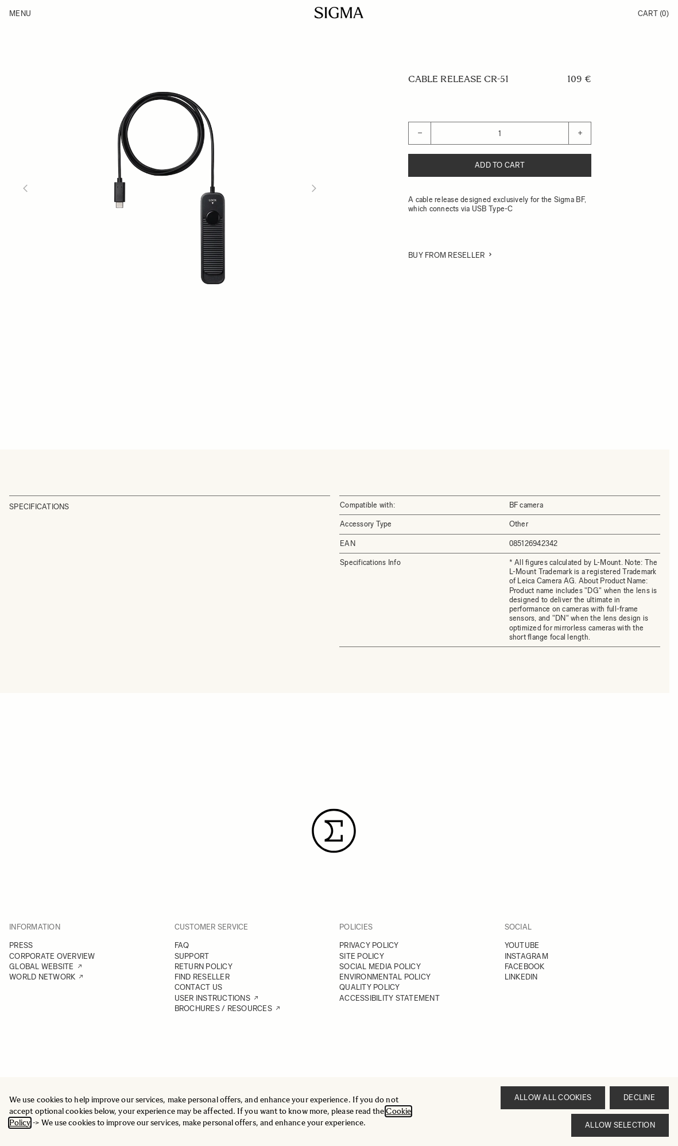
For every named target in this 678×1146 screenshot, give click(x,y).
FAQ (182, 945)
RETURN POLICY (204, 966)
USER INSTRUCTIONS (212, 998)
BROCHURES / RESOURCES (223, 1008)
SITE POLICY (361, 956)
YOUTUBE (522, 945)
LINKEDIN (521, 977)
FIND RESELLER (202, 977)
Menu (20, 13)
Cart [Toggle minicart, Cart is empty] (653, 13)
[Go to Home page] (339, 12)
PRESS (21, 945)
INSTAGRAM (526, 956)
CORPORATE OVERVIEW (52, 956)
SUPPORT (192, 956)
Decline (639, 1097)
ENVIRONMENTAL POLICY (385, 977)
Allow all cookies (552, 1097)
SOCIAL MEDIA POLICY (380, 966)
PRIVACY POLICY (369, 945)
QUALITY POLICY (369, 987)
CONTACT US (199, 987)
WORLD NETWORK (42, 977)
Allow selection (620, 1125)
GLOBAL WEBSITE (41, 966)
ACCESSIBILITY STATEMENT (389, 998)
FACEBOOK (525, 966)
